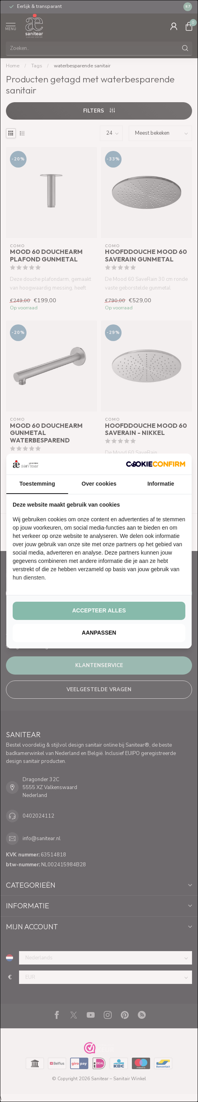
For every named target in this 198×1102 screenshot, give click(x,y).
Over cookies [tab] (99, 483)
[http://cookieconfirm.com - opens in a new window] (155, 464)
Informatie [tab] (160, 483)
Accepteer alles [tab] (99, 610)
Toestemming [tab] (37, 483)
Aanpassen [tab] (99, 632)
